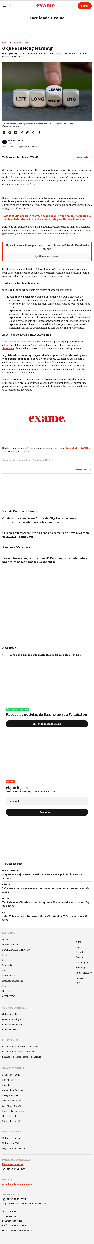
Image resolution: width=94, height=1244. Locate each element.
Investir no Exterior (11, 1100)
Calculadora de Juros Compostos (18, 1051)
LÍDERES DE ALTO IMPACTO (16, 950)
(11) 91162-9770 (16, 1169)
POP (78, 983)
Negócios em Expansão (13, 1148)
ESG (4, 970)
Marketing (81, 952)
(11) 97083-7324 (16, 1199)
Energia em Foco (10, 1095)
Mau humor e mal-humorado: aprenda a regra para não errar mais (44, 654)
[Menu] (4, 5)
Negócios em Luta (11, 1116)
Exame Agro (82, 962)
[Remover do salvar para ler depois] (38, 132)
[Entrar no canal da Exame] (47, 723)
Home (5, 42)
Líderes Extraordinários (14, 1111)
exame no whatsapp (17, 709)
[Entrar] (85, 5)
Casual (10, 781)
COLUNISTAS (8, 996)
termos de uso (9, 1216)
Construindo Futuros (12, 1090)
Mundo (79, 941)
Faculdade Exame (47, 18)
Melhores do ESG (10, 1143)
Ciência (79, 978)
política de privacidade (14, 1225)
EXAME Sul (7, 1080)
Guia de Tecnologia (11, 1019)
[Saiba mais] (82, 157)
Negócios (6, 991)
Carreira (6, 960)
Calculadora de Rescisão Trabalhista (20, 1046)
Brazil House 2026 (11, 1075)
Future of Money (84, 972)
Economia (7, 965)
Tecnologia (81, 967)
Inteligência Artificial (12, 981)
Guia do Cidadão (10, 1014)
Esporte (79, 957)
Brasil (5, 955)
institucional (9, 1212)
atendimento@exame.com (17, 1184)
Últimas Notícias (10, 944)
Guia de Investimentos (13, 1024)
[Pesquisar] (10, 5)
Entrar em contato (12, 1164)
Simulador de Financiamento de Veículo (21, 1057)
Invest (5, 986)
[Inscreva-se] (47, 812)
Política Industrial (11, 1121)
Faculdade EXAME (16, 141)
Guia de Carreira (10, 1029)
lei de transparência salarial (17, 1230)
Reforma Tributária (11, 1106)
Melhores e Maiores (11, 1138)
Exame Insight (9, 975)
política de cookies (12, 1221)
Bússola (6, 1085)
